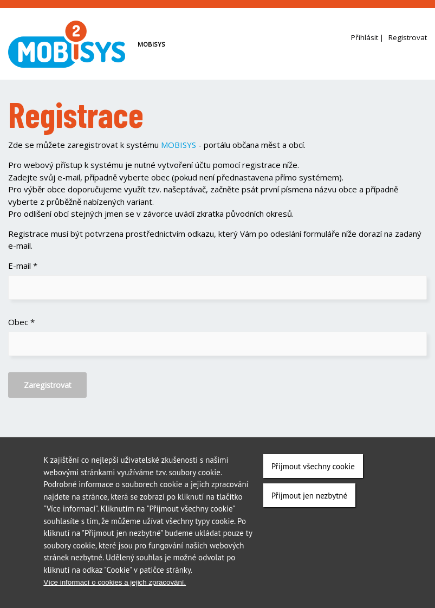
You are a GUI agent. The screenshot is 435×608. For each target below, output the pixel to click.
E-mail (22, 265)
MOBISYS (178, 144)
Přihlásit (364, 37)
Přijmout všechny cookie (313, 467)
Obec (21, 321)
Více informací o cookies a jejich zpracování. (114, 583)
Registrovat (407, 37)
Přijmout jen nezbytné (309, 496)
